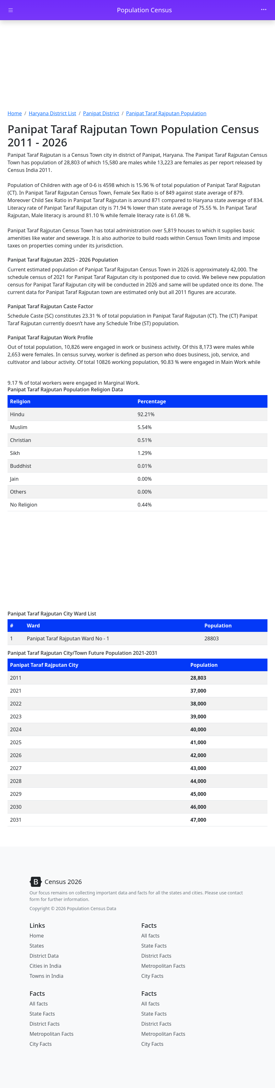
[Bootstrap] (56, 882)
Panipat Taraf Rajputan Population (166, 113)
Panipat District (101, 113)
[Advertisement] (137, 67)
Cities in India (45, 965)
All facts (150, 935)
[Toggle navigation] (263, 10)
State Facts (154, 945)
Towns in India (46, 975)
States (37, 945)
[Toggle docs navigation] (10, 10)
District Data (44, 955)
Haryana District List (52, 113)
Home (15, 113)
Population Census (144, 10)
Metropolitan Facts (163, 965)
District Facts (156, 955)
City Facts (152, 975)
